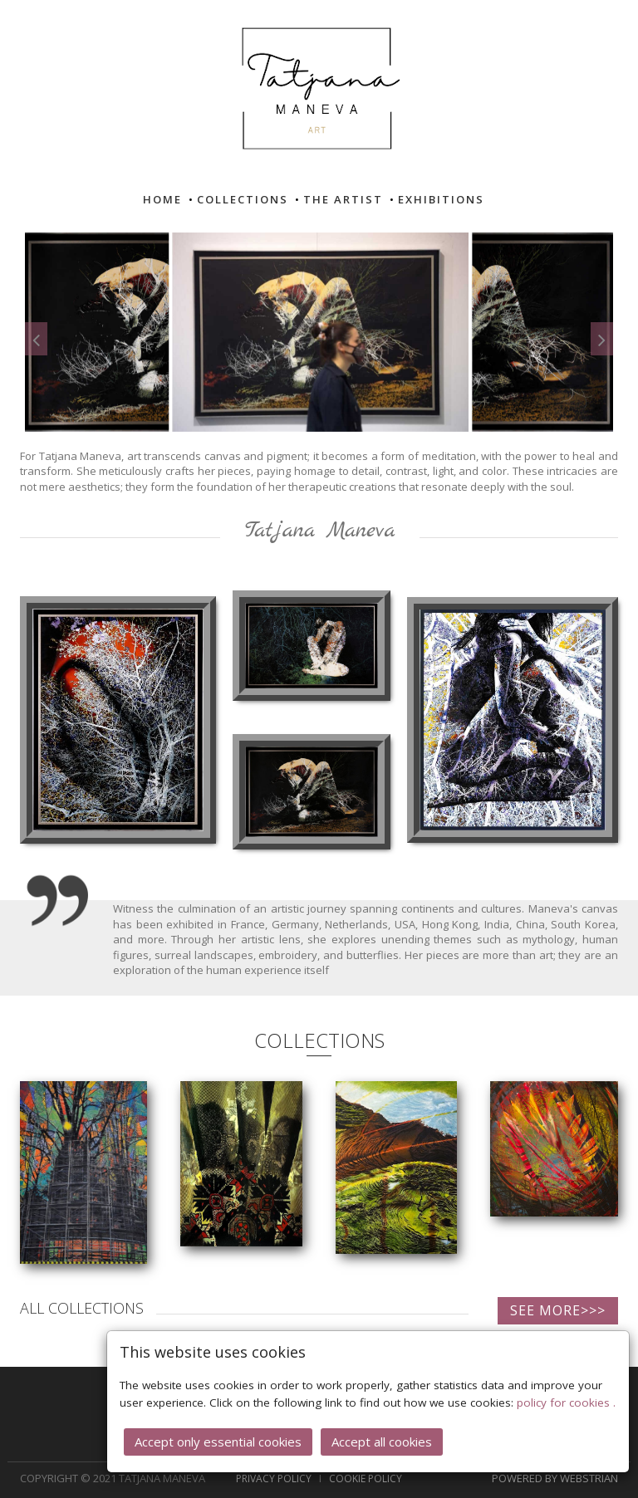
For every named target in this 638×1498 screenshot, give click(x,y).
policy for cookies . (566, 1400)
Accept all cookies (381, 1440)
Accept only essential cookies (218, 1440)
